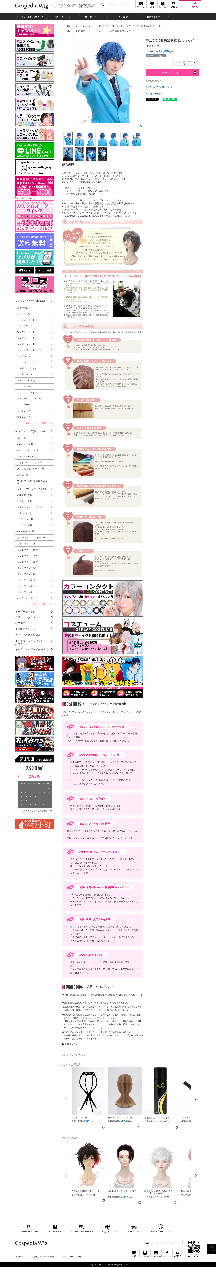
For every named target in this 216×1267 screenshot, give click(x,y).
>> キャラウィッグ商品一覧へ (39, 604)
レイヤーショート (26, 344)
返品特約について (154, 81)
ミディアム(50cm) (26, 380)
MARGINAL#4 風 (25, 531)
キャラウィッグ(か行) (27, 549)
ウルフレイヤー (25, 417)
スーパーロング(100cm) (29, 398)
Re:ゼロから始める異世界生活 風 (32, 481)
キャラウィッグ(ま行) (27, 580)
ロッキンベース (25, 374)
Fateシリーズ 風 (25, 444)
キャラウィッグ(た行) (27, 561)
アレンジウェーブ (26, 362)
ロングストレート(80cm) (29, 392)
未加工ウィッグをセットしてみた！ (31, 642)
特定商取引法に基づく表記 (42, 1256)
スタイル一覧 (23, 313)
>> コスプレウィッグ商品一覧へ (38, 422)
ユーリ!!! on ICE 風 (26, 456)
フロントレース (25, 386)
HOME (69, 26)
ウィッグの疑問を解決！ (29, 635)
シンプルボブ (23, 356)
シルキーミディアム (27, 368)
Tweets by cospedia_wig (26, 198)
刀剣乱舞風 (22, 474)
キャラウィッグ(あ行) (27, 543)
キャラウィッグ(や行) (27, 586)
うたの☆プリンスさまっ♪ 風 (31, 537)
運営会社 (19, 1256)
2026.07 (34, 776)
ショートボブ (23, 326)
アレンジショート (26, 320)
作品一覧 (21, 438)
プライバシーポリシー (71, 1256)
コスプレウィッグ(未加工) (30, 300)
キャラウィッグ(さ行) (27, 555)
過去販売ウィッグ (25, 629)
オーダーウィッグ (25, 611)
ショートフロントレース (29, 350)
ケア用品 (20, 623)
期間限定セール (85, 31)
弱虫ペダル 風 (24, 513)
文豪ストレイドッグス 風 (29, 507)
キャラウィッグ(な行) (27, 568)
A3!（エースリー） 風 (28, 450)
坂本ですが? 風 (24, 495)
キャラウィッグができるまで (31, 649)
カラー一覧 (22, 307)
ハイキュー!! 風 (24, 501)
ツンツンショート (26, 332)
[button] (66, 1098)
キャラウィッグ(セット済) (30, 431)
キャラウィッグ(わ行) (27, 598)
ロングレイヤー (25, 411)
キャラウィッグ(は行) (27, 574)
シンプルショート (26, 338)
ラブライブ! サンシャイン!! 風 (32, 489)
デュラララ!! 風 (24, 525)
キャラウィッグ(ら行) (27, 592)
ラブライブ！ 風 (25, 519)
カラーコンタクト (25, 617)
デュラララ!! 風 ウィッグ (111, 26)
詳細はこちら (71, 1044)
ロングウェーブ (25, 404)
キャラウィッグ (85, 26)
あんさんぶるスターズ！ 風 (30, 468)
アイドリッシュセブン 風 (29, 462)
